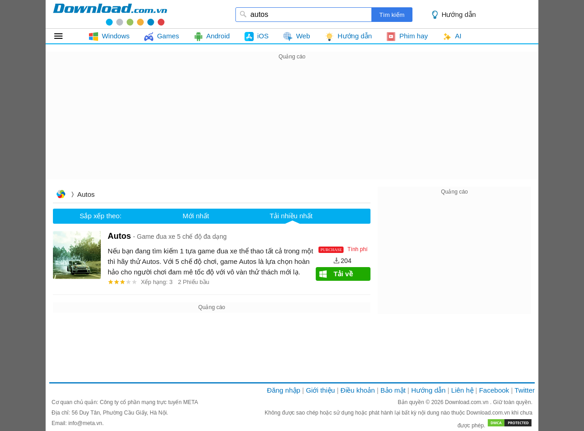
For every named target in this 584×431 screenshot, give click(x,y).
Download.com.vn (467, 402)
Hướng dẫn (459, 14)
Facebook (494, 390)
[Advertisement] (292, 126)
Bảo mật (393, 390)
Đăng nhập (283, 390)
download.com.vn (110, 14)
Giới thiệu (320, 390)
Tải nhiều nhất (291, 216)
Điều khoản (357, 390)
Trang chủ (60, 195)
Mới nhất (195, 216)
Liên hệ (462, 390)
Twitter (525, 390)
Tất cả (64, 36)
